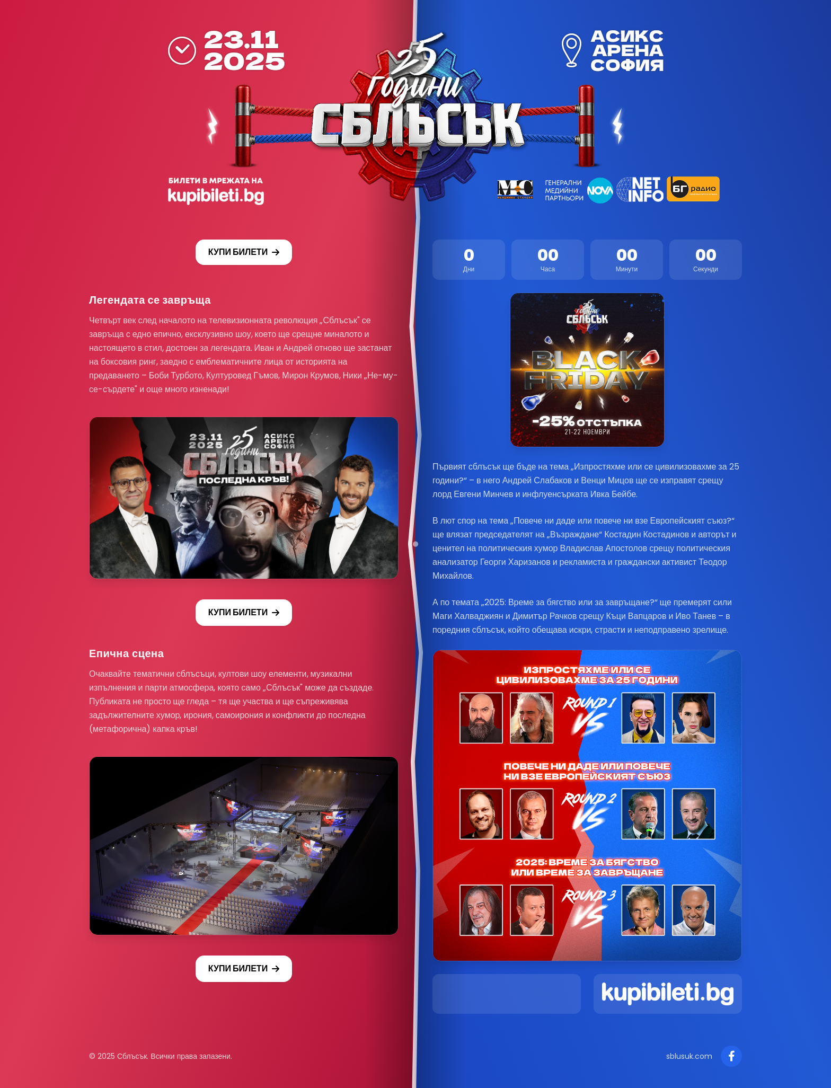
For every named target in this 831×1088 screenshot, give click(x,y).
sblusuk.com (689, 1056)
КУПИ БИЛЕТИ (243, 252)
